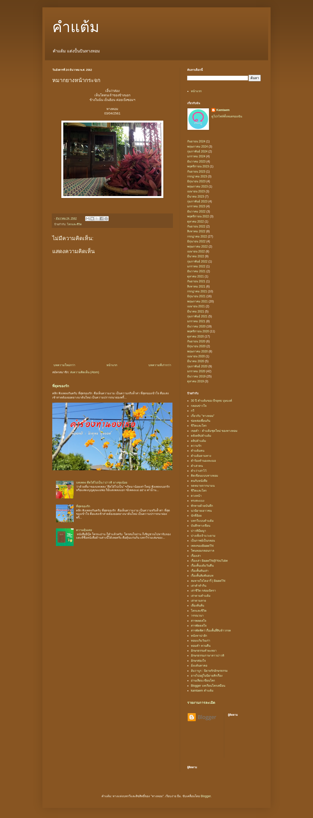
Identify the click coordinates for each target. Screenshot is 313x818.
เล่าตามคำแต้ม (200, 595)
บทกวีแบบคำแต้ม (202, 520)
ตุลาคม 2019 (195, 381)
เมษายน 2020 (196, 356)
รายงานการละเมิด (201, 703)
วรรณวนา (197, 615)
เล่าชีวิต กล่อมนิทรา (203, 590)
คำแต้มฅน (197, 450)
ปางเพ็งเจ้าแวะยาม (203, 535)
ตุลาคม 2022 (195, 221)
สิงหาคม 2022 (196, 231)
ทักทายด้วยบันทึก (202, 506)
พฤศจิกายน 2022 (198, 216)
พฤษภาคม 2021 (197, 301)
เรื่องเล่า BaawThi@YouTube (209, 560)
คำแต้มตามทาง (201, 456)
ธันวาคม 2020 (196, 326)
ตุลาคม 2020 (195, 336)
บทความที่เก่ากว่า (159, 365)
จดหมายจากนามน (203, 485)
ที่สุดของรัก (60, 386)
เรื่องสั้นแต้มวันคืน (202, 565)
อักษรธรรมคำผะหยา (204, 650)
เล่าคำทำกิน (198, 585)
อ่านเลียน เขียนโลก (203, 680)
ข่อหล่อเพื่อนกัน (200, 420)
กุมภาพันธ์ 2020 (197, 366)
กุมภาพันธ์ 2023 (197, 201)
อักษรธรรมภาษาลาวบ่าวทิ (207, 655)
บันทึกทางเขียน (200, 525)
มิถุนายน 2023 (196, 181)
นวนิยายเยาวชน (201, 510)
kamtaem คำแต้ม (202, 690)
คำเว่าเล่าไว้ (199, 470)
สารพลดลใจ (198, 620)
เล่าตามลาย (198, 600)
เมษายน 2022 (196, 251)
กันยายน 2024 (196, 141)
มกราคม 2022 (196, 266)
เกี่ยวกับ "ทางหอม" (202, 416)
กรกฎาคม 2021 (197, 291)
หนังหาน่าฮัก (199, 635)
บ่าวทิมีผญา (198, 531)
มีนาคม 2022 (195, 256)
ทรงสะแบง (197, 500)
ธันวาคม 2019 (196, 376)
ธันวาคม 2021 (196, 271)
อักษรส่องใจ (198, 660)
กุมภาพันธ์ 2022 (197, 261)
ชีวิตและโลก (199, 490)
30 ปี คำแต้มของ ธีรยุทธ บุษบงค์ (211, 400)
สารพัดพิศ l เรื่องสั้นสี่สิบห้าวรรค (211, 630)
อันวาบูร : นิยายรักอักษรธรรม (209, 670)
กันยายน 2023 (196, 171)
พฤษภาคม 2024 (197, 146)
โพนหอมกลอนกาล (202, 550)
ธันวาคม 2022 (196, 211)
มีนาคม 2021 (195, 311)
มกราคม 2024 (196, 156)
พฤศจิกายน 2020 (198, 331)
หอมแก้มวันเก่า (200, 640)
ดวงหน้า (196, 495)
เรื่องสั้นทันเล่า (200, 570)
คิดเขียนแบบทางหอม (204, 475)
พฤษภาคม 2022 (197, 246)
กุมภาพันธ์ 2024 (197, 151)
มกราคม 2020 (196, 371)
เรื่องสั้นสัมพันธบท (202, 575)
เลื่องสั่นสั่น (197, 605)
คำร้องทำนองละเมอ (203, 460)
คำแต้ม (75, 27)
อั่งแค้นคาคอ (199, 665)
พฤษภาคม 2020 (197, 351)
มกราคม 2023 (196, 206)
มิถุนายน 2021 (196, 296)
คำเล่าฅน (197, 466)
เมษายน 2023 (196, 191)
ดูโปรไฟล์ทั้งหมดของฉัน (226, 116)
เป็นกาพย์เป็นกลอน (203, 540)
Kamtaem (223, 110)
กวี (192, 410)
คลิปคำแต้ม (198, 441)
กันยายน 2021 (196, 281)
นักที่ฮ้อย (196, 515)
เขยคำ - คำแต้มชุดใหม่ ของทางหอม (214, 431)
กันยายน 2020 (196, 341)
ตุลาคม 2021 (195, 276)
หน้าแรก (111, 365)
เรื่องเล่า (196, 556)
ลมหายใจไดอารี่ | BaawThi (208, 581)
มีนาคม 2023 (195, 196)
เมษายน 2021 (196, 306)
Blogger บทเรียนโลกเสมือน (208, 685)
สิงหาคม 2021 (196, 286)
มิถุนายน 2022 (196, 241)
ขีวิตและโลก (199, 425)
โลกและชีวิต (74, 224)
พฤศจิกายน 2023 (198, 166)
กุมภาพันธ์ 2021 (197, 316)
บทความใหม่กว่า (64, 365)
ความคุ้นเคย (84, 530)
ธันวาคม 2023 (196, 161)
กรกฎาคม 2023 (197, 176)
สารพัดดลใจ (199, 625)
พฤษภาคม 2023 (197, 186)
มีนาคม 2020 (195, 361)
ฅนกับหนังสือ (199, 481)
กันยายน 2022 (196, 226)
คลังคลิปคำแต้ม (201, 435)
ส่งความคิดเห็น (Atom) (84, 372)
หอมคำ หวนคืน (200, 645)
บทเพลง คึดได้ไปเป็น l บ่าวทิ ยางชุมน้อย (101, 482)
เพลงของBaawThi (202, 545)
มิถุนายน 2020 (196, 346)
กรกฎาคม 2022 (197, 236)
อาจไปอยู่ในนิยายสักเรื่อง (206, 675)
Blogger (206, 796)
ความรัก (196, 445)
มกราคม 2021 (196, 321)
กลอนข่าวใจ (199, 406)
